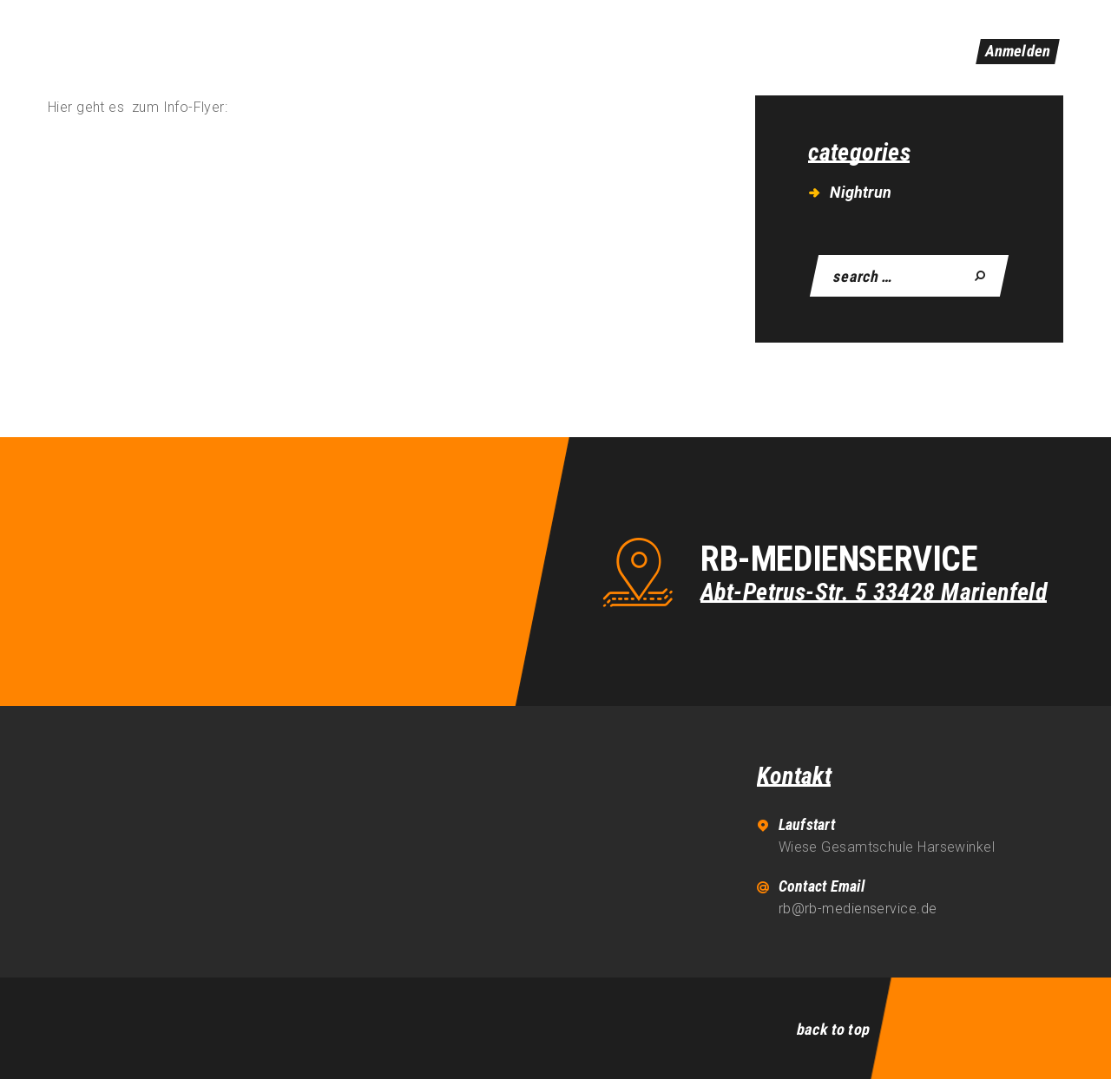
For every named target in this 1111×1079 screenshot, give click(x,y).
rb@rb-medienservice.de (858, 908)
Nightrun (860, 192)
